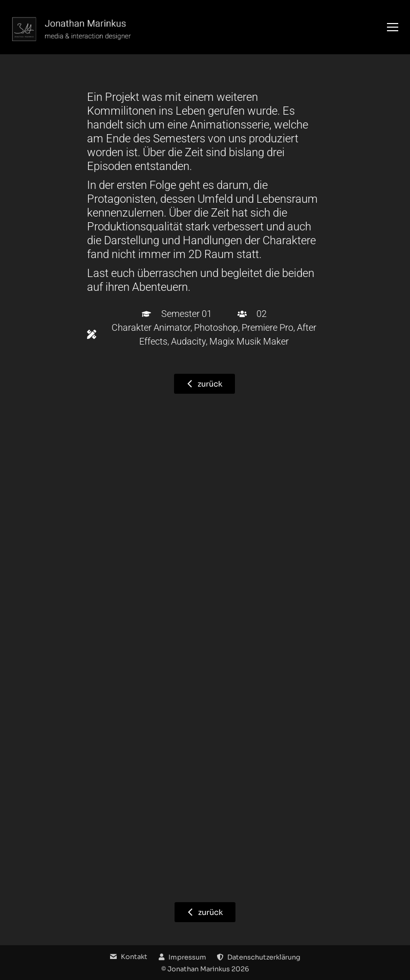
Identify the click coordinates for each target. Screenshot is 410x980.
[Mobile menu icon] (392, 27)
